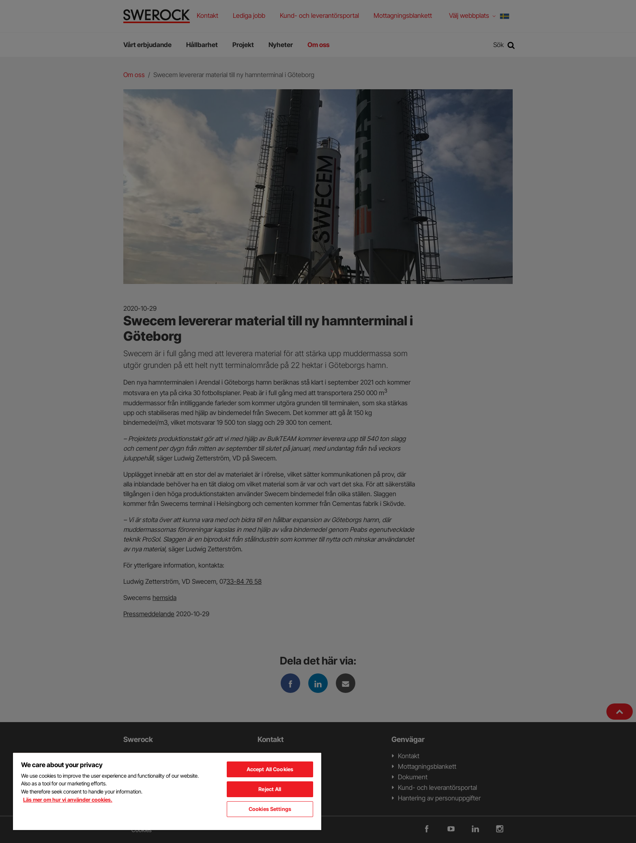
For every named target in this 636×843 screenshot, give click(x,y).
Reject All (269, 789)
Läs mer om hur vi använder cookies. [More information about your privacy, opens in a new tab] (67, 799)
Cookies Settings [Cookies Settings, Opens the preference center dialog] (270, 809)
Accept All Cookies (270, 769)
